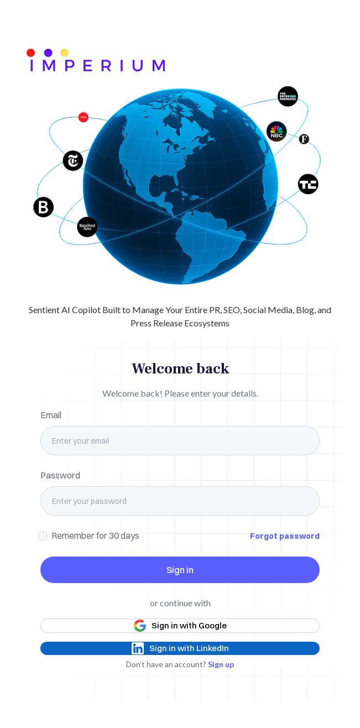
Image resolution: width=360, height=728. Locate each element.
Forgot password (285, 536)
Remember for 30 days (95, 535)
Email (50, 414)
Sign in (180, 569)
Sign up (221, 664)
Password (60, 475)
